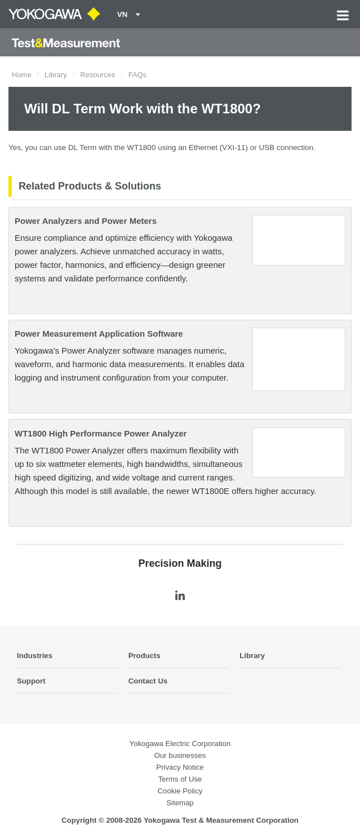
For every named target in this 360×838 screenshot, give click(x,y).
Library (56, 74)
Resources (97, 74)
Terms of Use (180, 779)
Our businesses (180, 755)
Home (22, 74)
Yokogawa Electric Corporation (180, 743)
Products (144, 655)
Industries (34, 655)
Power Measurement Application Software (99, 333)
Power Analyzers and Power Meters (86, 221)
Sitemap (179, 803)
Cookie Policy (180, 791)
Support (31, 681)
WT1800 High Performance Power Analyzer (100, 433)
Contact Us (148, 681)
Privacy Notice (179, 767)
